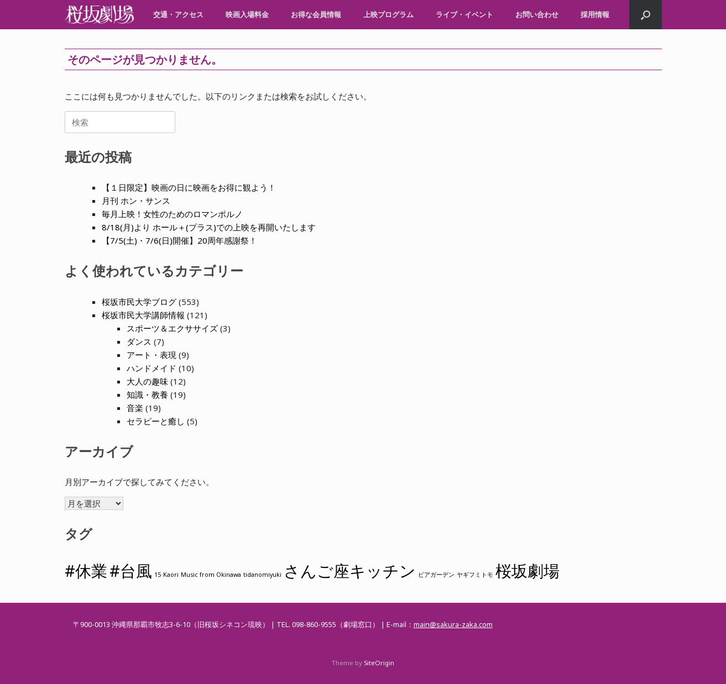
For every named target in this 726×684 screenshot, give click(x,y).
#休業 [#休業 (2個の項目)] (86, 571)
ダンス (139, 341)
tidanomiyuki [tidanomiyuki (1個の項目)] (262, 574)
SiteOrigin (379, 663)
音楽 (135, 407)
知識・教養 (147, 394)
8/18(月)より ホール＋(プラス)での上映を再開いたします (209, 227)
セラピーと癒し (156, 421)
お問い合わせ (536, 14)
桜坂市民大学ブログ (139, 301)
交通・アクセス (178, 14)
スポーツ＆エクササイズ (172, 328)
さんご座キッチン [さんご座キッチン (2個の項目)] (350, 571)
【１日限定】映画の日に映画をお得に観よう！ (189, 187)
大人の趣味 (147, 381)
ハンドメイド (151, 367)
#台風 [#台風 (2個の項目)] (130, 571)
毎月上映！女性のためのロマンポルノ (172, 213)
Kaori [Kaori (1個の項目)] (171, 574)
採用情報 (595, 14)
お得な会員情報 (316, 14)
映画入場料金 (247, 14)
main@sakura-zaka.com (453, 624)
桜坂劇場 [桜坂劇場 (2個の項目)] (527, 571)
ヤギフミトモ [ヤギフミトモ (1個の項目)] (475, 574)
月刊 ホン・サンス (136, 200)
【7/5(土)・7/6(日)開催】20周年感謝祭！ (179, 240)
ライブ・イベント (464, 14)
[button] (645, 14)
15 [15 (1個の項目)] (157, 574)
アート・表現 (151, 354)
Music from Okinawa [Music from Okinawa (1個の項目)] (211, 574)
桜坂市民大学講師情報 (143, 314)
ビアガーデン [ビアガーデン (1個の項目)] (436, 574)
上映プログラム (388, 14)
